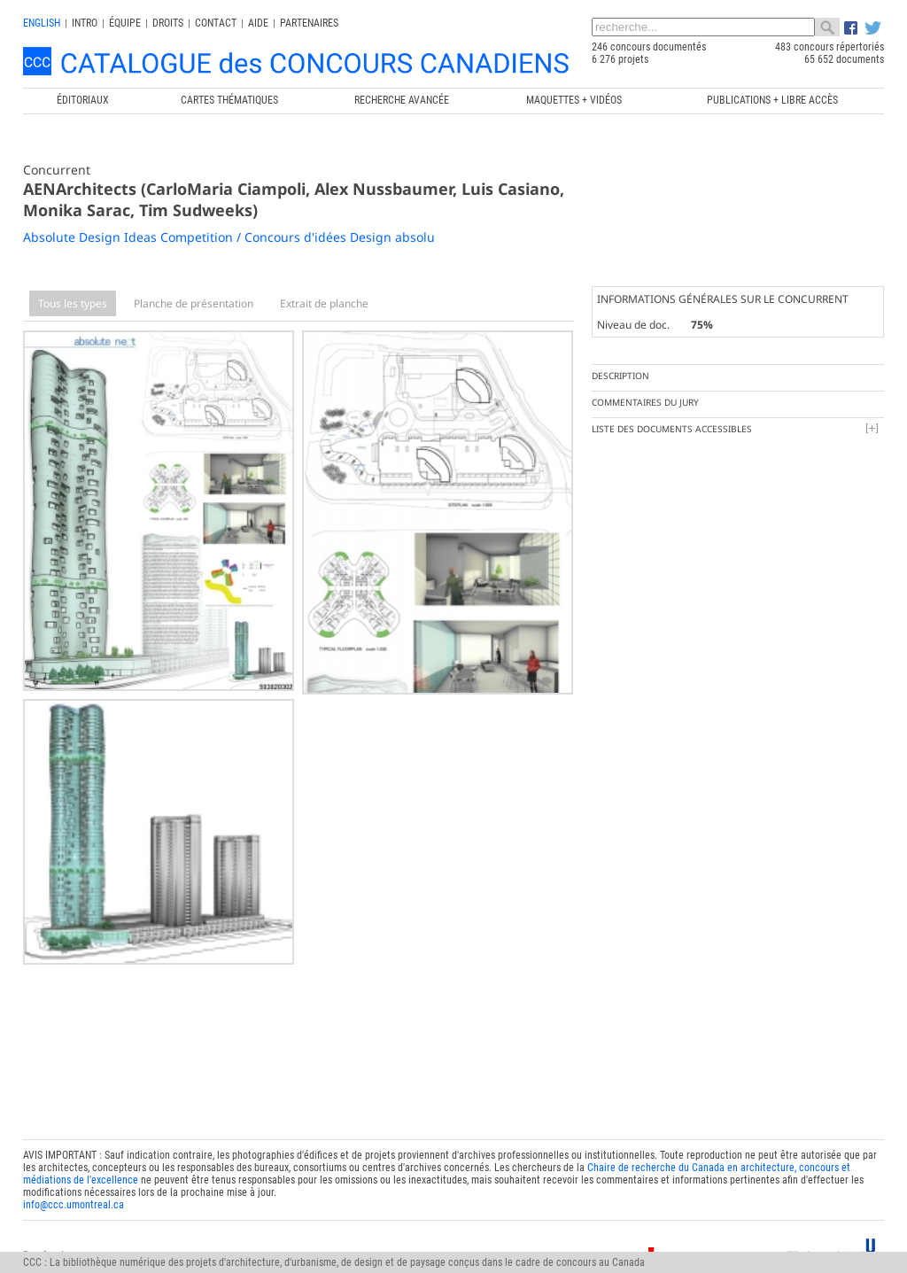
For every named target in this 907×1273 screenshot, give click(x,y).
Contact (215, 23)
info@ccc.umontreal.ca (73, 1197)
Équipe (125, 23)
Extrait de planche (324, 303)
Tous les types (72, 303)
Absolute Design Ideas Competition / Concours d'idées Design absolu (229, 237)
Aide (258, 23)
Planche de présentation (193, 303)
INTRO (84, 23)
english (41, 23)
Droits (167, 23)
